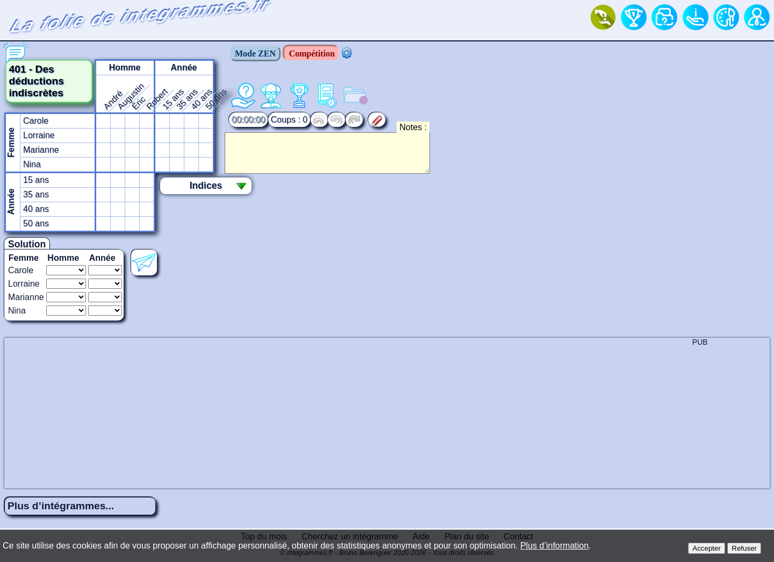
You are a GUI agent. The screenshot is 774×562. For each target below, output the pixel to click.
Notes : (413, 127)
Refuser (744, 548)
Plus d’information (554, 545)
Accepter (706, 548)
